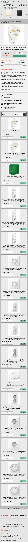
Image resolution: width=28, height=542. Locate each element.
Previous (1, 13)
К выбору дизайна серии (11, 21)
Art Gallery (8, 17)
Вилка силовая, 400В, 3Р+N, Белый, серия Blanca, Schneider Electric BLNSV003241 (14, 154)
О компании (6, 526)
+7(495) (7, 5)
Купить (19, 56)
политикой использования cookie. (8, 540)
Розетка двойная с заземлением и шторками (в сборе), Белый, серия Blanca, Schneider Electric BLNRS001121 (14, 407)
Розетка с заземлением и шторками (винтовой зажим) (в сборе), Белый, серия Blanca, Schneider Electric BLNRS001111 (14, 453)
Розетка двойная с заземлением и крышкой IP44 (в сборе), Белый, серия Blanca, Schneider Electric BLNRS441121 (14, 384)
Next (27, 13)
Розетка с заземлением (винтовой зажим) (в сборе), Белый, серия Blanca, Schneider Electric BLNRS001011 (14, 430)
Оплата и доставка (22, 1)
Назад (2, 21)
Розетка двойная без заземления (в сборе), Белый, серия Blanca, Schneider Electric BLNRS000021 (14, 315)
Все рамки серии (5, 22)
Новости (23, 526)
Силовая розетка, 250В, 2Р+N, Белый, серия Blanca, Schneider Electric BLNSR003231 (14, 475)
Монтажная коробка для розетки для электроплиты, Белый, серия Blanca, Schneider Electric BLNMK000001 (14, 178)
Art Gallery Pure (19, 17)
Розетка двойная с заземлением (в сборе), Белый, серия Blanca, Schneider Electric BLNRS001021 (14, 361)
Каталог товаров (15, 526)
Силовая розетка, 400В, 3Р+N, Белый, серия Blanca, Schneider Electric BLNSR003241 (14, 498)
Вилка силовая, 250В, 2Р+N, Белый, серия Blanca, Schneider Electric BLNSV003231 (14, 131)
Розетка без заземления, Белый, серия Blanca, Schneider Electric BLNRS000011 (14, 269)
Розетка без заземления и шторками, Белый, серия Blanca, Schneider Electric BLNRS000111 (14, 292)
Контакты (15, 1)
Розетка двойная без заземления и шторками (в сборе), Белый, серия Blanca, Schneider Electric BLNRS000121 (14, 338)
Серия (19, 21)
